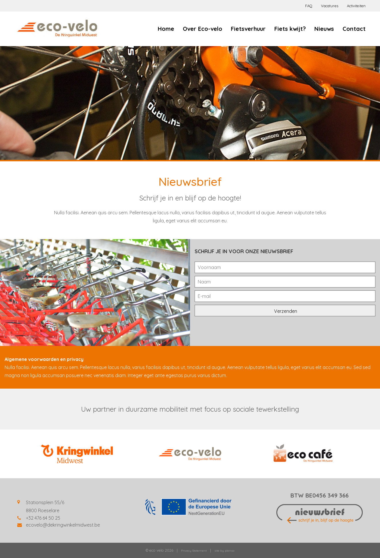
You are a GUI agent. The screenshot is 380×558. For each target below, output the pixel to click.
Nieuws (324, 28)
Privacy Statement (194, 551)
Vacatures (329, 5)
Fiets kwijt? (290, 28)
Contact (354, 28)
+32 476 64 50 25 (43, 518)
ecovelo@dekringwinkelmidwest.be (63, 525)
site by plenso (224, 551)
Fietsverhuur (248, 28)
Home (166, 28)
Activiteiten (356, 5)
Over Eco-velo (202, 28)
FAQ (308, 5)
